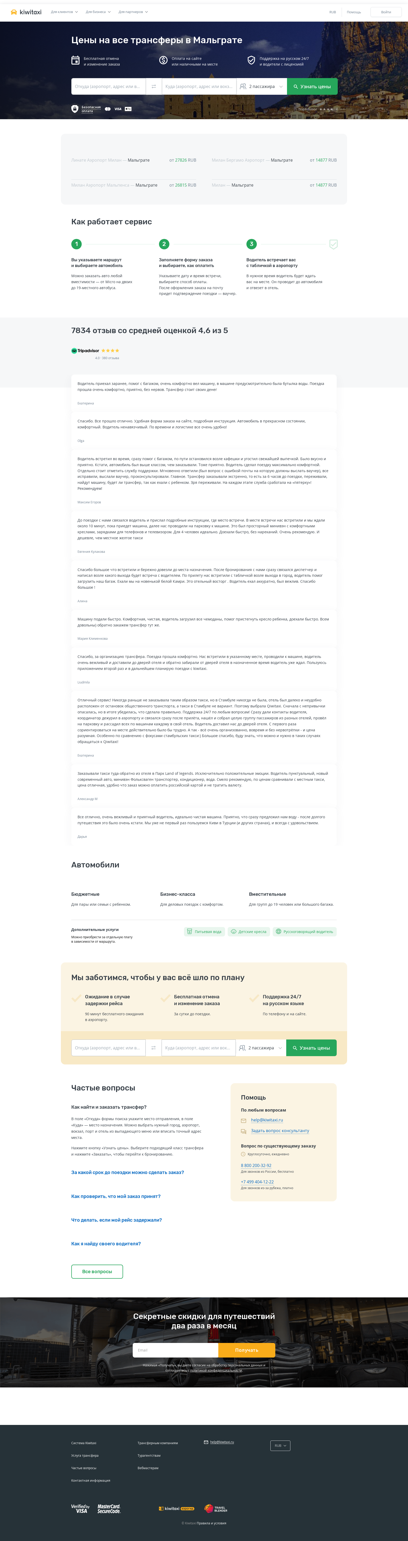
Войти (386, 12)
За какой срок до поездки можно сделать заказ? (127, 1172)
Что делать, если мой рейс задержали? (116, 1220)
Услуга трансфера (85, 1455)
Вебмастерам (148, 1468)
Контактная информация (90, 1480)
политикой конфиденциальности (216, 1370)
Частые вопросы (83, 1468)
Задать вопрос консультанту (280, 1130)
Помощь (354, 12)
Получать (246, 1350)
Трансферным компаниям (158, 1443)
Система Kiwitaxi (83, 1443)
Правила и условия (211, 1523)
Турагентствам (149, 1455)
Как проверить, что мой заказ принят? (116, 1196)
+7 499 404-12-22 (257, 1182)
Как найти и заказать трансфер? (108, 1107)
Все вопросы (97, 1271)
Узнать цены (312, 86)
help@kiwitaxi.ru (267, 1120)
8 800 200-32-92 (256, 1165)
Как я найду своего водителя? (106, 1244)
